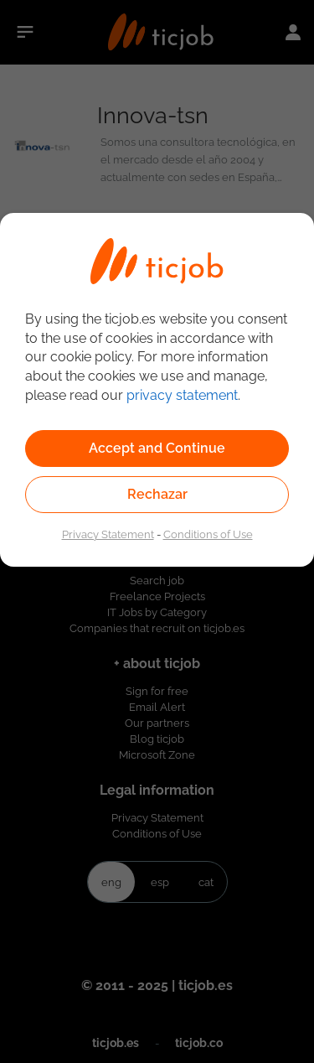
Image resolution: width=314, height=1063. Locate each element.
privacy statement (182, 395)
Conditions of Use (208, 534)
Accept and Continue (157, 448)
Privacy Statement (108, 534)
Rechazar (157, 494)
